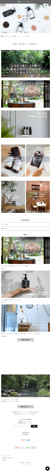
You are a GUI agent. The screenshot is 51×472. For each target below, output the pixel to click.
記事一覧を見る (25, 339)
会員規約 (4, 460)
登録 (34, 426)
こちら (35, 412)
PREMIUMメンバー (25, 406)
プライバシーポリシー (6, 455)
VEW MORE (13, 178)
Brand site (25, 434)
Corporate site (25, 432)
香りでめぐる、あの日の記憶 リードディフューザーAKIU (15, 36)
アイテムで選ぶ (4, 224)
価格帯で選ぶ (4, 228)
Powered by (25, 465)
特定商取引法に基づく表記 (7, 457)
